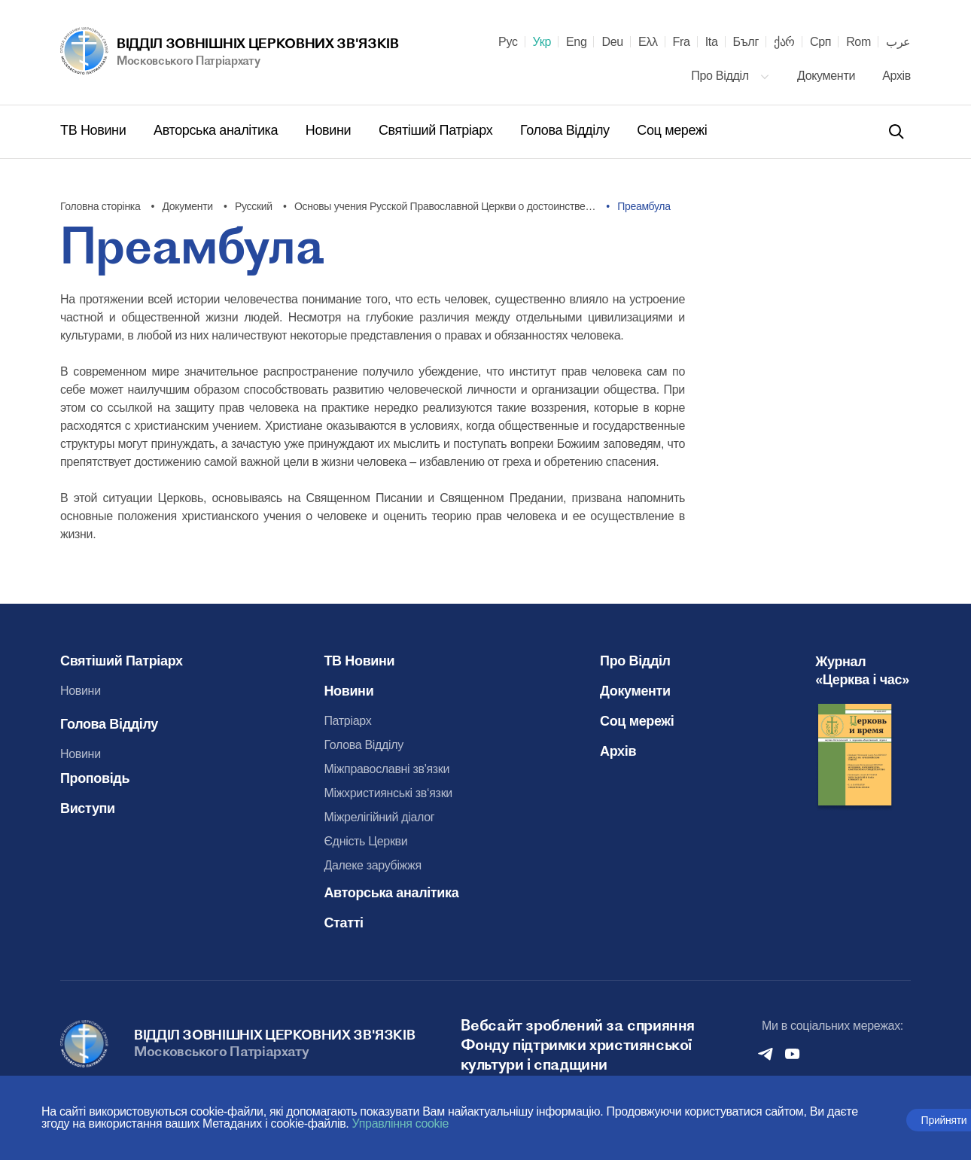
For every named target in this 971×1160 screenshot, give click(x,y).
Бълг (746, 42)
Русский (253, 206)
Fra (681, 42)
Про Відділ (730, 75)
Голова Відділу (566, 130)
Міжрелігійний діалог (379, 817)
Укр (542, 42)
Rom (858, 42)
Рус (508, 42)
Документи (827, 75)
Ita (711, 42)
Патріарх (348, 720)
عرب (898, 42)
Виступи (87, 808)
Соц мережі (672, 130)
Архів (896, 75)
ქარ (784, 42)
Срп (820, 42)
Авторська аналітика (218, 130)
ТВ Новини (94, 130)
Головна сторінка (100, 206)
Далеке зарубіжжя (373, 865)
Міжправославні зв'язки (387, 769)
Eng (576, 42)
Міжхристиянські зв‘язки (388, 793)
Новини (330, 130)
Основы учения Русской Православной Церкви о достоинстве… (444, 206)
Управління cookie (400, 1123)
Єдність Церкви (366, 841)
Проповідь (94, 778)
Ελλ (648, 42)
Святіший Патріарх (437, 130)
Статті (344, 922)
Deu (611, 42)
